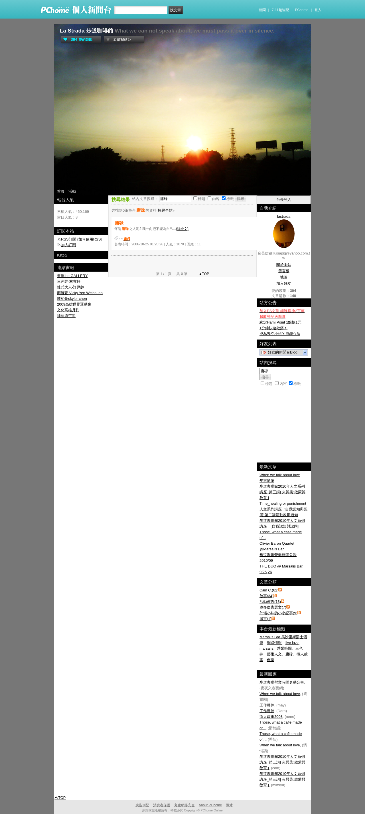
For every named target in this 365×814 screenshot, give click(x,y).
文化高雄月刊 (68, 310)
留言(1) (265, 619)
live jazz (292, 643)
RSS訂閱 (68, 239)
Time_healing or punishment (282, 503)
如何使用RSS (89, 239)
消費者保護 (161, 805)
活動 (72, 191)
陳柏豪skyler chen (72, 298)
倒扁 (270, 660)
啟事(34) (266, 596)
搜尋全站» (166, 210)
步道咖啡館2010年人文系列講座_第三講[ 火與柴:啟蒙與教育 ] (282, 492)
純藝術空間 (66, 316)
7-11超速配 (280, 10)
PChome (301, 10)
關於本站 (283, 264)
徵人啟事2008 (271, 716)
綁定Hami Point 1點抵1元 (280, 322)
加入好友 (283, 283)
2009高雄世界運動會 (74, 304)
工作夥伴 (266, 705)
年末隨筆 (266, 480)
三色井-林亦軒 (68, 281)
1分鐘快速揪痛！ (273, 328)
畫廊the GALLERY (72, 276)
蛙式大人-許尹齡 (70, 287)
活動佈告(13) (270, 601)
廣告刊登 (142, 805)
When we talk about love (279, 475)
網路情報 (274, 643)
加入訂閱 (68, 245)
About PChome (210, 805)
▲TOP (203, 274)
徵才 (229, 805)
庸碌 (289, 654)
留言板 (283, 271)
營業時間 (284, 648)
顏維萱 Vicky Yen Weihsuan (80, 293)
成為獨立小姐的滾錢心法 (279, 334)
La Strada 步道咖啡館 (86, 31)
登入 (318, 10)
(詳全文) (182, 229)
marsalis (266, 648)
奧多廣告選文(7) (272, 607)
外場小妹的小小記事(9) (278, 613)
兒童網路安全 (184, 805)
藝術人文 (274, 654)
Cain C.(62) (268, 590)
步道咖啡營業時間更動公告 (281, 682)
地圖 (283, 277)
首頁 (60, 191)
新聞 (262, 10)
